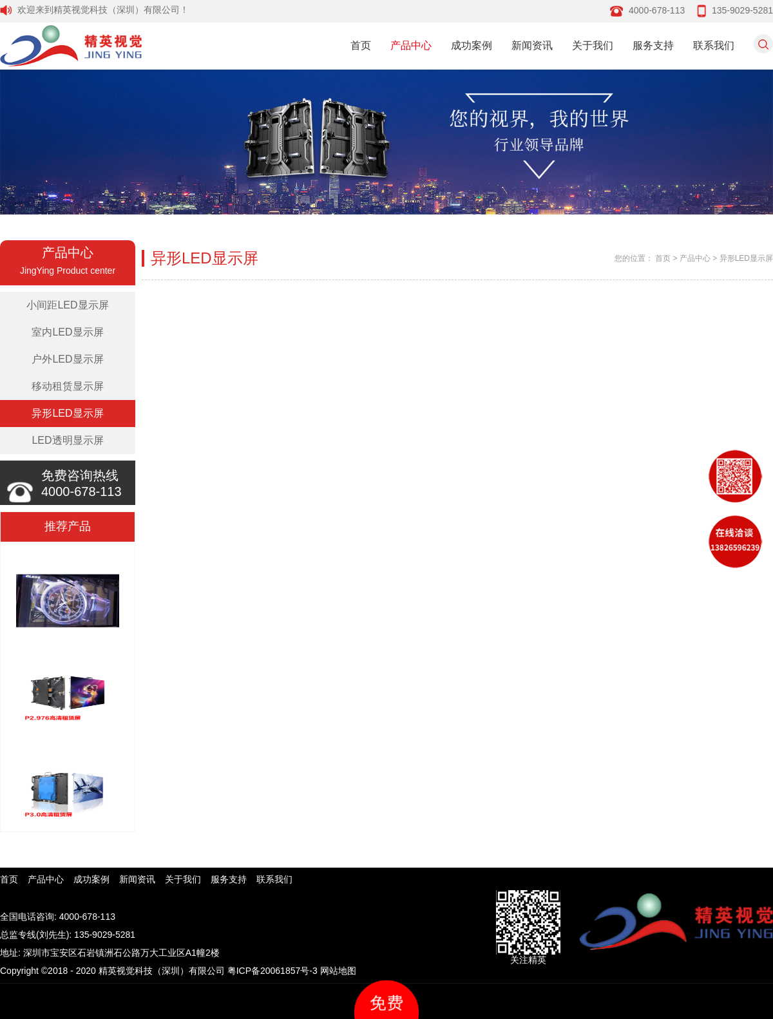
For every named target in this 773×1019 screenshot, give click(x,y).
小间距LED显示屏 (67, 305)
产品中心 (411, 45)
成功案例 (471, 45)
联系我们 (713, 45)
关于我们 (592, 45)
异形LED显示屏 (67, 413)
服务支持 (653, 45)
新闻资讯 (532, 45)
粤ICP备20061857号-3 (272, 971)
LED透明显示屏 (67, 440)
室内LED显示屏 (67, 332)
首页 (360, 45)
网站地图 (338, 971)
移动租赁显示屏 (68, 386)
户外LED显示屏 (67, 359)
